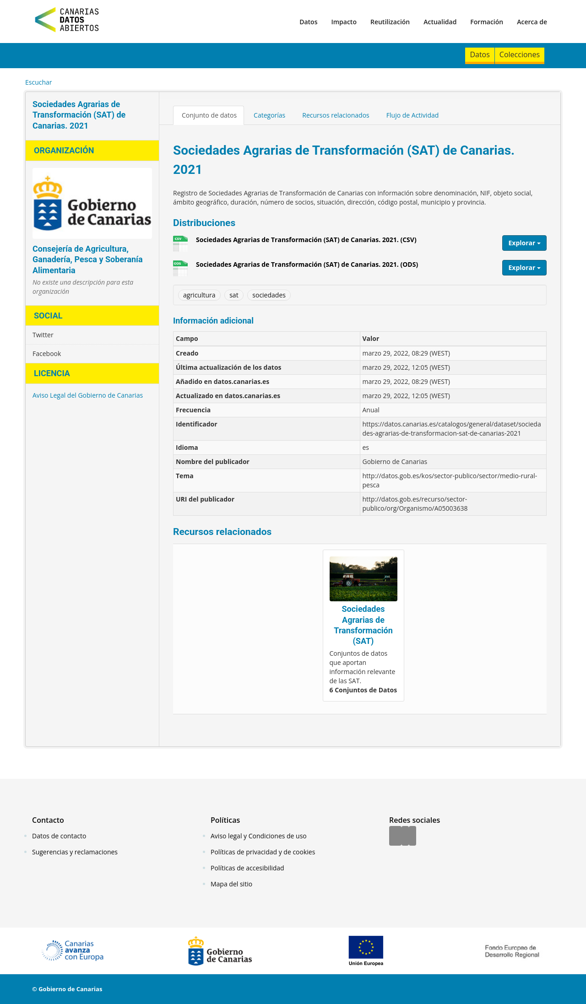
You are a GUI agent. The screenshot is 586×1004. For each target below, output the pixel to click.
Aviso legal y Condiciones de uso (259, 835)
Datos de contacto (59, 835)
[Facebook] (395, 836)
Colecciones (519, 54)
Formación (486, 21)
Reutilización (390, 21)
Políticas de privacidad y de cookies (263, 851)
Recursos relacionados (335, 115)
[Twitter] (405, 836)
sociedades (269, 295)
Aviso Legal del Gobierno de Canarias (88, 395)
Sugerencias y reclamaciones (75, 851)
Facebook (47, 353)
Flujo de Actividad (412, 115)
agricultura (199, 295)
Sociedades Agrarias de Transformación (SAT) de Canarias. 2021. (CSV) (306, 243)
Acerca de (532, 21)
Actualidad (439, 21)
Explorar (524, 242)
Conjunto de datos (209, 115)
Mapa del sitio (231, 884)
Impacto (344, 21)
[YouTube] (412, 836)
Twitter (43, 334)
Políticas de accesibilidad (247, 868)
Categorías (269, 115)
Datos (308, 21)
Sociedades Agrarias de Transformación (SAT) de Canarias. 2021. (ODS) (307, 267)
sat (233, 295)
